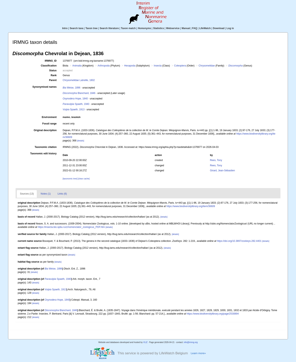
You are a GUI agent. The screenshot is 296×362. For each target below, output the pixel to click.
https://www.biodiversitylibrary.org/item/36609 (191, 206)
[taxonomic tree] (70, 179)
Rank (53, 75)
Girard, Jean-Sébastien (222, 170)
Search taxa (76, 28)
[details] (80, 141)
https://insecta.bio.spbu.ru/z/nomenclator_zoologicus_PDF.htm (71, 227)
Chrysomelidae (207, 65)
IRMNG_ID (51, 60)
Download (218, 28)
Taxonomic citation (45, 147)
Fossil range (49, 123)
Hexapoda (129, 65)
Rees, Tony (216, 160)
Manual (186, 28)
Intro (65, 28)
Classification (49, 65)
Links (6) (62, 193)
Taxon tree (91, 28)
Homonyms (144, 28)
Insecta (158, 65)
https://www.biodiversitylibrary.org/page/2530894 (213, 313)
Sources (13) (27, 193)
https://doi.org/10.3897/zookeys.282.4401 (239, 241)
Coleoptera (180, 65)
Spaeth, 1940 (76, 104)
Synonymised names (44, 86)
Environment (49, 117)
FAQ (194, 28)
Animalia (77, 65)
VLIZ (145, 342)
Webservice (173, 28)
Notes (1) (46, 193)
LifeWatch (205, 28)
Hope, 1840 (75, 98)
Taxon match (128, 28)
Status (53, 70)
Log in (230, 28)
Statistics (158, 28)
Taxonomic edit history (43, 153)
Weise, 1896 (71, 87)
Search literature (109, 28)
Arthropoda (104, 65)
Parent (52, 80)
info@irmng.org (191, 342)
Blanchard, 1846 (79, 93)
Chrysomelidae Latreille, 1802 (79, 80)
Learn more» (198, 353)
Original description (45, 130)
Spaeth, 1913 (74, 109)
